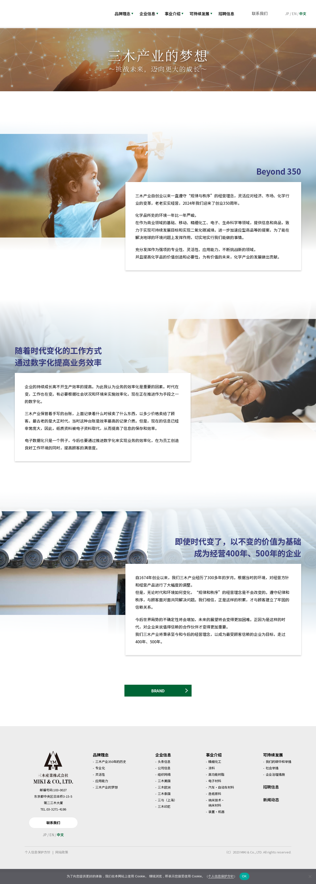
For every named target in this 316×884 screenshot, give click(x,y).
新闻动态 (271, 811)
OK (244, 876)
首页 (13, 32)
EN (294, 13)
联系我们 (261, 13)
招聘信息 (271, 798)
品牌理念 (124, 13)
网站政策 (61, 864)
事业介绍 (175, 13)
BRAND (169, 701)
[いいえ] (309, 876)
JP (287, 13)
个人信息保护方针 (37, 864)
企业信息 (149, 13)
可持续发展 (203, 13)
